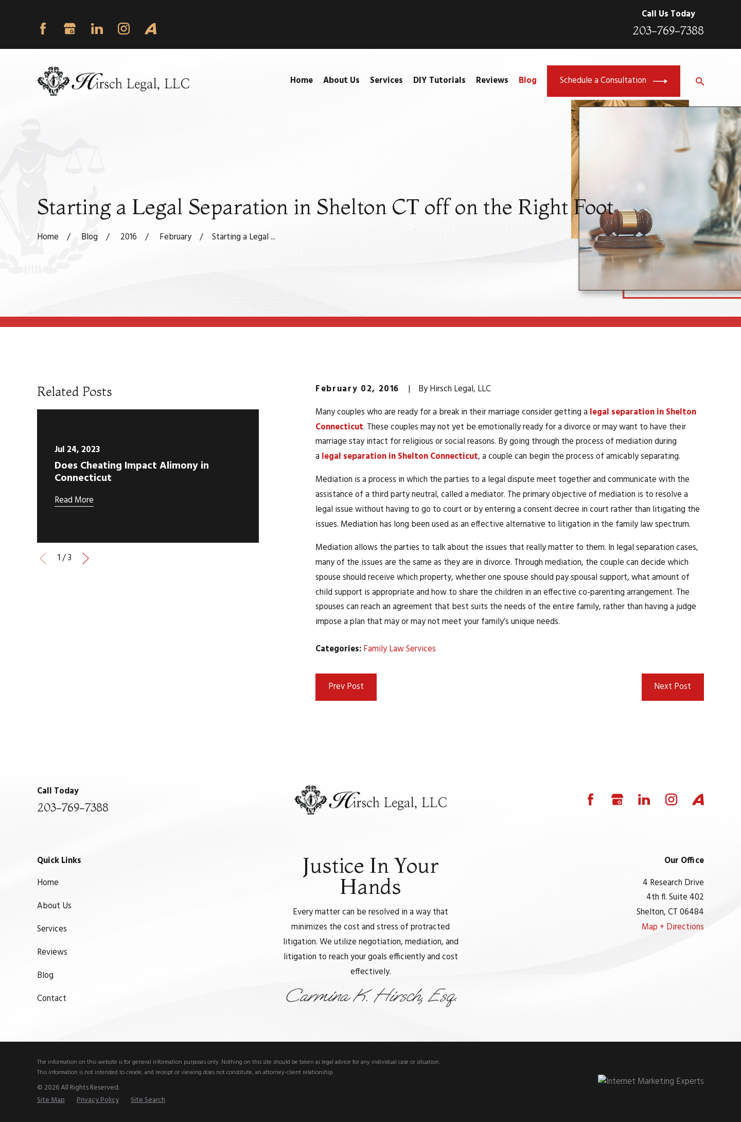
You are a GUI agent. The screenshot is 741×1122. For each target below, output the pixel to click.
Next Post (672, 687)
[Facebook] (43, 28)
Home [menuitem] (301, 81)
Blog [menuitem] (528, 81)
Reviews (52, 952)
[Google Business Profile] (70, 28)
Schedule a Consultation (613, 81)
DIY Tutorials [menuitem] (439, 81)
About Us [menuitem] (341, 81)
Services (52, 929)
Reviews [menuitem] (492, 81)
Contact (51, 999)
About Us (54, 906)
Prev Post (346, 687)
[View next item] (86, 558)
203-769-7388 (668, 31)
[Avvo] (150, 28)
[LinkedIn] (97, 28)
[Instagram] (124, 28)
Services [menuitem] (386, 81)
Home (48, 883)
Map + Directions (673, 927)
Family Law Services (399, 649)
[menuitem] (51, 1100)
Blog (45, 975)
